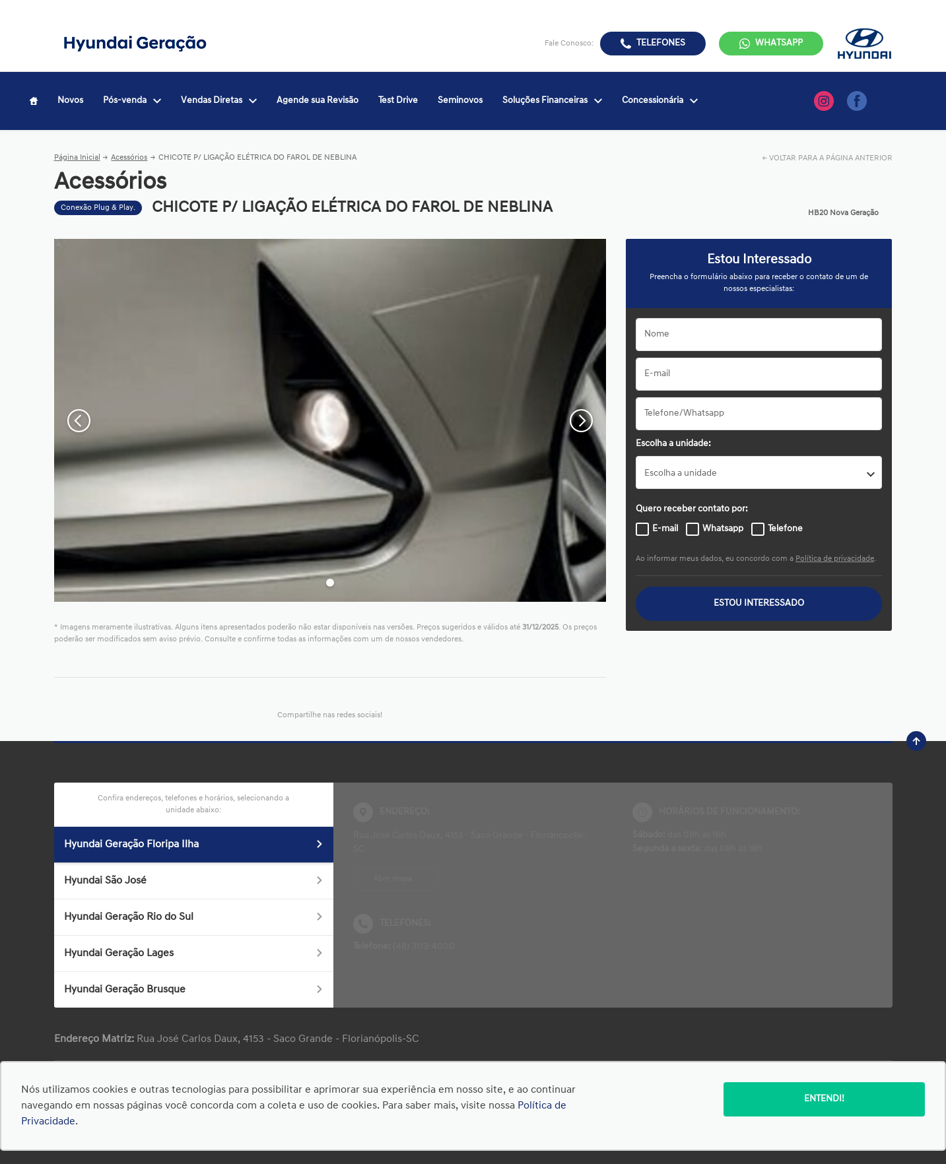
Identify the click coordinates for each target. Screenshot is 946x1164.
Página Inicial (77, 158)
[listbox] (759, 472)
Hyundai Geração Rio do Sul (193, 917)
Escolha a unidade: (673, 444)
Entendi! (824, 1099)
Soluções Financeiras (552, 101)
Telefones (660, 43)
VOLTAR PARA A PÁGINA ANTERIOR (831, 158)
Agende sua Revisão (317, 101)
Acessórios (129, 158)
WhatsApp (779, 43)
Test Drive (398, 101)
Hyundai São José (193, 881)
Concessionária (660, 101)
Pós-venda (132, 101)
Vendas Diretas (219, 101)
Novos (70, 101)
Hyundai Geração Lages (193, 953)
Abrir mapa (393, 879)
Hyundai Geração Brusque (193, 990)
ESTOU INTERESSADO (759, 603)
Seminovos (460, 101)
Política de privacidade (834, 559)
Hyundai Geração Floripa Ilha (193, 844)
